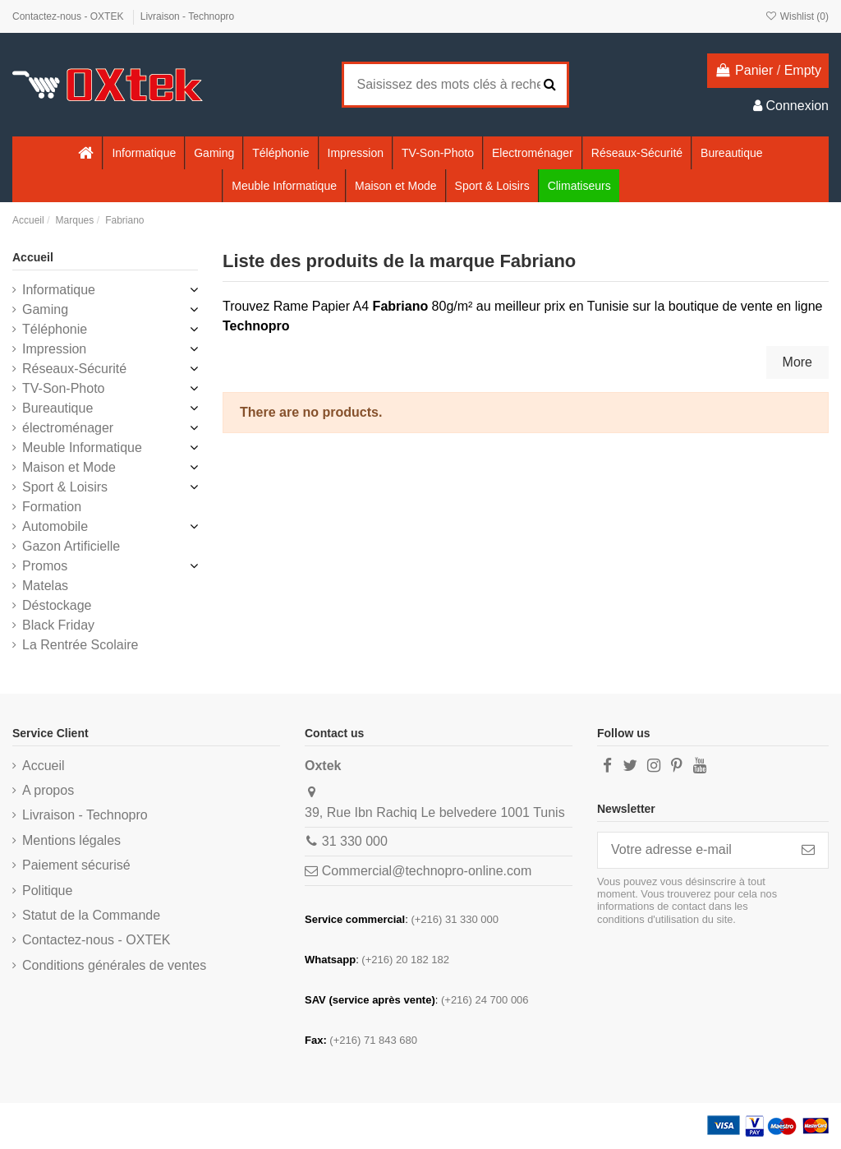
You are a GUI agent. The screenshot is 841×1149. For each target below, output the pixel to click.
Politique (47, 891)
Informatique (58, 290)
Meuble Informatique (82, 448)
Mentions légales (71, 840)
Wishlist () (797, 16)
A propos (48, 790)
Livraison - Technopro (187, 16)
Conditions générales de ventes (114, 965)
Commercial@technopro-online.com (426, 871)
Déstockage (57, 605)
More (797, 362)
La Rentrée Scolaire (80, 645)
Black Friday (58, 625)
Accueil (32, 257)
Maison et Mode (69, 467)
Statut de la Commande (91, 915)
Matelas (45, 586)
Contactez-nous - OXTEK (69, 16)
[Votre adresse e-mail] (693, 850)
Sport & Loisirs (65, 487)
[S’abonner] (808, 850)
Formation (51, 507)
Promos (44, 566)
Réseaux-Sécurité (74, 369)
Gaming (45, 309)
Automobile (55, 526)
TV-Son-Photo (63, 388)
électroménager (67, 428)
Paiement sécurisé (76, 865)
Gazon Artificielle (71, 546)
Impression (54, 349)
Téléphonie (54, 329)
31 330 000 (355, 841)
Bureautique (57, 408)
